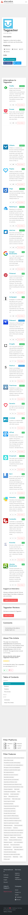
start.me (12, 230)
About (16, 890)
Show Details (21, 105)
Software (6, 875)
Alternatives (7, 683)
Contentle (12, 519)
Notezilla (12, 497)
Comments (7, 700)
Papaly (11, 169)
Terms (5, 912)
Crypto (5, 880)
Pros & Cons (7, 692)
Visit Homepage (10, 59)
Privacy (10, 912)
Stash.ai (12, 366)
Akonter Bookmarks (13, 565)
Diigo (11, 189)
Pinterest (12, 273)
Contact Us (18, 892)
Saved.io (12, 404)
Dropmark (12, 456)
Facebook (8, 63)
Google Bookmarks (13, 253)
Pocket (11, 109)
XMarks (12, 145)
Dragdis (12, 344)
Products (6, 877)
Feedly (11, 86)
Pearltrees (13, 385)
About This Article (9, 702)
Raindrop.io (13, 207)
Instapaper (13, 297)
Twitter (18, 63)
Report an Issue (8, 891)
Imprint (17, 895)
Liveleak (12, 418)
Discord (6, 882)
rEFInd (11, 432)
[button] (26, 2)
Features (6, 689)
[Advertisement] (14, 11)
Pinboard (12, 320)
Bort (10, 474)
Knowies (12, 543)
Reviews (6, 686)
